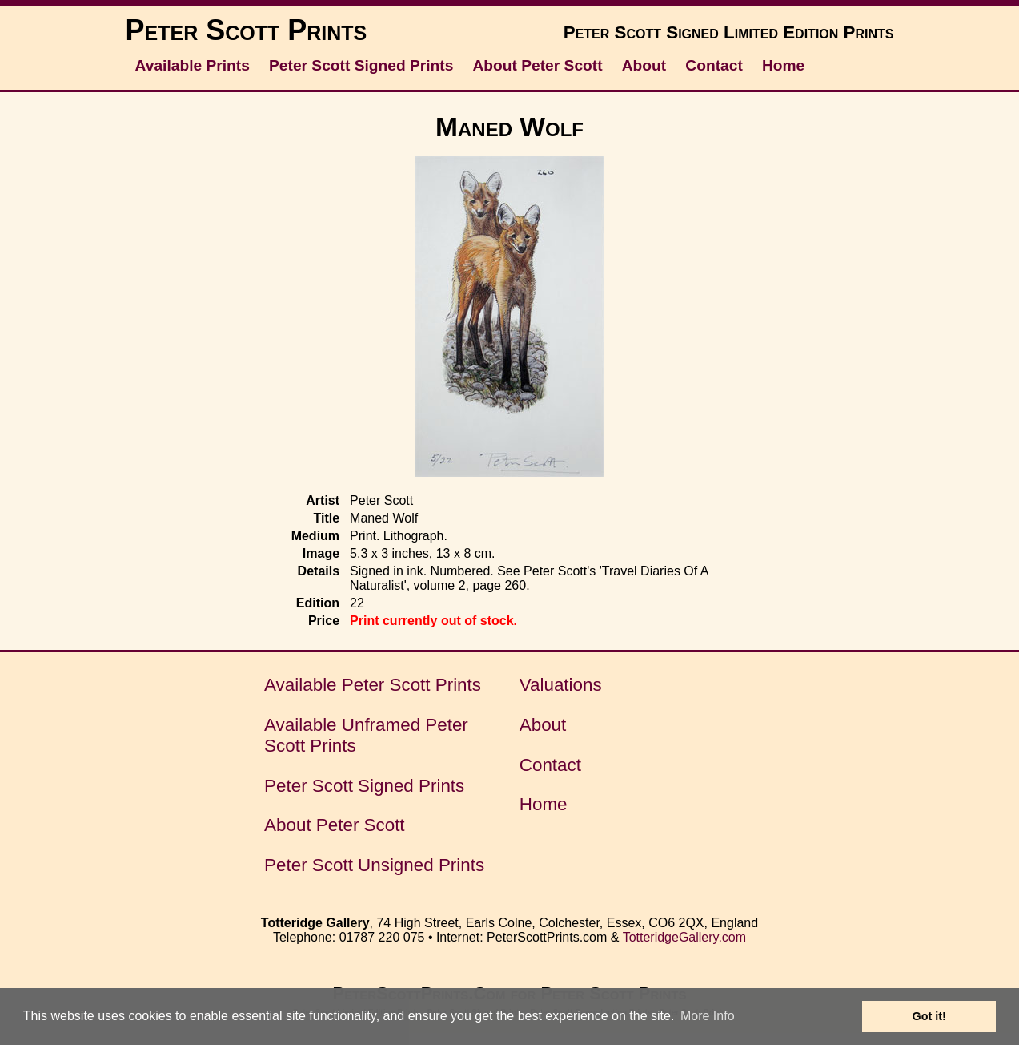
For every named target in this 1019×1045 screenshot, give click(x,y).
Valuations (561, 685)
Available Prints (192, 65)
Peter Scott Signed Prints (361, 65)
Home (783, 65)
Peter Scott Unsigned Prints (374, 865)
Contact (713, 65)
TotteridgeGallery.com (684, 937)
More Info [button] (707, 1016)
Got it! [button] (929, 1016)
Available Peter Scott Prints (372, 685)
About (644, 65)
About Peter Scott (538, 65)
